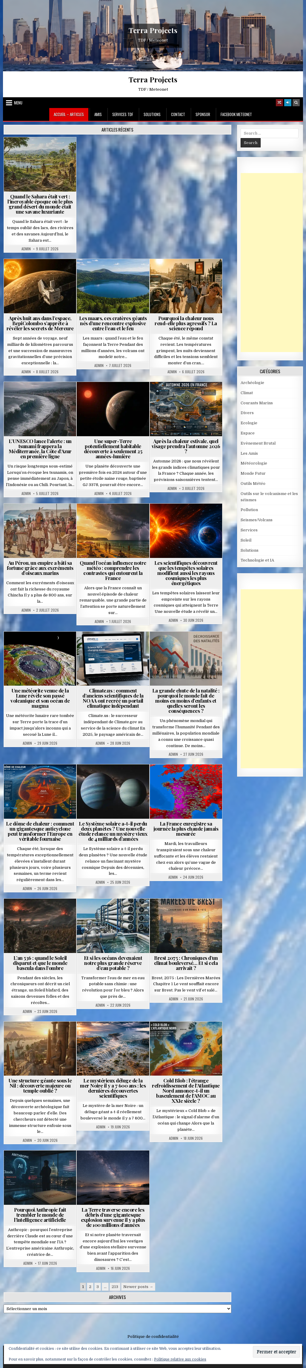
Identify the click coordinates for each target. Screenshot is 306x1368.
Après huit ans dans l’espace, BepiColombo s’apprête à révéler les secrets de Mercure (40, 323)
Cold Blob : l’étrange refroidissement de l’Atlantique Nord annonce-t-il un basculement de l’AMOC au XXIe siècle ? (186, 1090)
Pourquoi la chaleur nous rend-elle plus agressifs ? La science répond (186, 323)
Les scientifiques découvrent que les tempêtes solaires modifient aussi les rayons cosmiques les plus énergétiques (186, 572)
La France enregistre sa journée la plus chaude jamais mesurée (186, 828)
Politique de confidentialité (153, 1336)
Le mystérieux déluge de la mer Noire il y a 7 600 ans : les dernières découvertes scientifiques (113, 1088)
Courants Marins (257, 403)
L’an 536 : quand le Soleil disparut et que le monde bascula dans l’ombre (40, 962)
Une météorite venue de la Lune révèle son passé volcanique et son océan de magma (40, 698)
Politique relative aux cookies (180, 1359)
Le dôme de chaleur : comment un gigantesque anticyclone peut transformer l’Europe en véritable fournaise (40, 831)
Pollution (249, 510)
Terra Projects (153, 30)
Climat (247, 393)
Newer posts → (138, 1286)
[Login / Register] (287, 102)
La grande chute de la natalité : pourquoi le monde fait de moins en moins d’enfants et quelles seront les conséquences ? (186, 700)
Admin (26, 249)
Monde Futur (253, 473)
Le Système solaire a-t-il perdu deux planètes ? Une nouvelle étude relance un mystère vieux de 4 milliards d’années (113, 831)
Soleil (246, 540)
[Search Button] (296, 102)
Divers (247, 413)
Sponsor (203, 114)
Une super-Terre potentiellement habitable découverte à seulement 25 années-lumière (113, 448)
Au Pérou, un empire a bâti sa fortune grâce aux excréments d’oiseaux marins (40, 567)
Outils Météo (253, 483)
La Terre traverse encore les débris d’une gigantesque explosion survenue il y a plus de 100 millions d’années (113, 1217)
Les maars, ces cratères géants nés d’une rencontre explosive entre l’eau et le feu (113, 323)
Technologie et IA (257, 560)
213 (115, 1286)
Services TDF (122, 114)
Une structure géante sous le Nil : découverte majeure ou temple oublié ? (40, 1085)
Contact (178, 114)
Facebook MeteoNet (236, 114)
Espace (248, 433)
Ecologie (249, 423)
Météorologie (254, 463)
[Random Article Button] (279, 102)
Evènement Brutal (258, 443)
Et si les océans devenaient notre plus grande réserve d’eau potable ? (113, 962)
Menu (18, 103)
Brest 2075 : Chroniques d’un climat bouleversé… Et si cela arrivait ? (186, 962)
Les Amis (249, 453)
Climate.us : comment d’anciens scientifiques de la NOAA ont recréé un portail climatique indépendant (113, 698)
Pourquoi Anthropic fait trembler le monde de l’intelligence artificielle (40, 1214)
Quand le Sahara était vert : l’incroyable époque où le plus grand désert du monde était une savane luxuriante (40, 204)
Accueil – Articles (69, 114)
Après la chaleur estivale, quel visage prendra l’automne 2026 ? (186, 446)
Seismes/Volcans (257, 520)
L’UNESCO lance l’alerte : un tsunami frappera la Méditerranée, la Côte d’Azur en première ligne (40, 448)
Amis (98, 114)
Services (249, 530)
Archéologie (252, 382)
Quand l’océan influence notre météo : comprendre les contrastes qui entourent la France (113, 570)
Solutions (152, 114)
